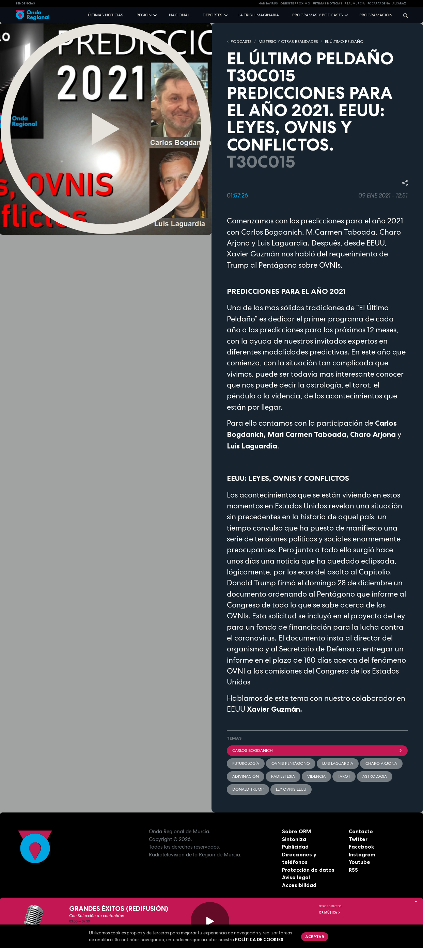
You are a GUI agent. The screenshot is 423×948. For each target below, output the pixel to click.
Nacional (179, 15)
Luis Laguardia (337, 763)
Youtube (359, 862)
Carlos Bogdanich (317, 750)
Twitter (358, 839)
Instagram (362, 854)
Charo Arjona (381, 763)
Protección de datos (308, 870)
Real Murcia (355, 3)
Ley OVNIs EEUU (291, 789)
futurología (245, 763)
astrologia (374, 776)
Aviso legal (296, 877)
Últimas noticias (105, 15)
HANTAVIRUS (268, 3)
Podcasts (241, 41)
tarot (344, 776)
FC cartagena (378, 3)
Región (144, 15)
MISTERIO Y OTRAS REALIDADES (288, 41)
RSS (353, 870)
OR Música (330, 913)
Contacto (361, 831)
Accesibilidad (299, 885)
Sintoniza (294, 839)
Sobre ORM (296, 831)
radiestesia (283, 776)
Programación (375, 15)
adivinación (245, 776)
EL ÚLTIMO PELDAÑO (344, 41)
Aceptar (314, 936)
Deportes (212, 15)
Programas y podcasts (317, 15)
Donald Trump (248, 789)
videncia (316, 776)
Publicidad (295, 846)
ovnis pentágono (290, 763)
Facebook (361, 846)
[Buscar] (403, 15)
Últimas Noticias (327, 3)
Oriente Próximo (295, 3)
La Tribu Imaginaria (258, 15)
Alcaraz (399, 3)
